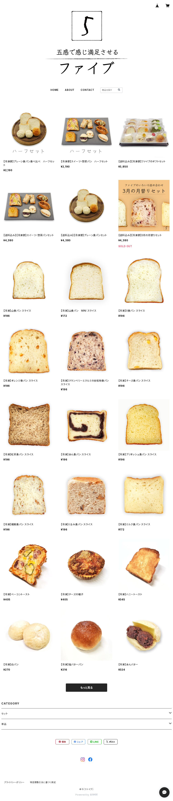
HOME (54, 89)
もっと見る (86, 687)
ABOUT (69, 89)
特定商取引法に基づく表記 (43, 782)
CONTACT (87, 89)
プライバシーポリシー (14, 782)
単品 (4, 724)
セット (4, 713)
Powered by (86, 794)
